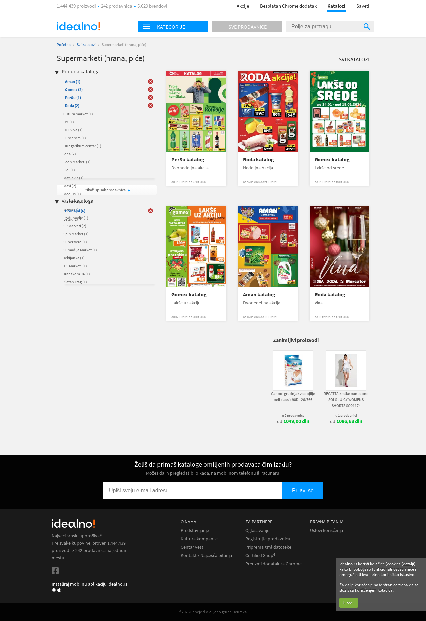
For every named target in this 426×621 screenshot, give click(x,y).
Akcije (243, 6)
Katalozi (336, 6)
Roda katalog (258, 159)
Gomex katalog (332, 159)
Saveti (362, 6)
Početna (64, 44)
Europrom (74, 137)
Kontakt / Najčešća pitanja (206, 555)
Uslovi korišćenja (326, 530)
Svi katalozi (86, 44)
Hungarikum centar (82, 145)
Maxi (69, 185)
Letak (70, 219)
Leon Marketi (77, 161)
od (293, 421)
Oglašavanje (257, 530)
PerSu (73, 97)
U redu (349, 603)
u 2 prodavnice (293, 415)
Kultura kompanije (199, 539)
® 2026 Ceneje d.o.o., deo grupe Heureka (213, 611)
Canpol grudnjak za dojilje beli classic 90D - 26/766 (293, 396)
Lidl (69, 169)
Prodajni (75, 210)
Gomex (74, 89)
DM (68, 121)
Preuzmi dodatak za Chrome (273, 564)
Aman (72, 81)
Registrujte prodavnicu (267, 539)
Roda (72, 105)
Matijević (73, 177)
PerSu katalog (187, 159)
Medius (72, 193)
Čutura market (78, 113)
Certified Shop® (260, 555)
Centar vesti (192, 547)
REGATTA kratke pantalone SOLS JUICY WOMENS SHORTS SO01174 (346, 399)
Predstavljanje (195, 530)
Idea (69, 153)
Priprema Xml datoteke (268, 547)
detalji (408, 564)
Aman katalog (259, 294)
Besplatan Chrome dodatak (288, 6)
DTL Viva (73, 129)
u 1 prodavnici (346, 415)
